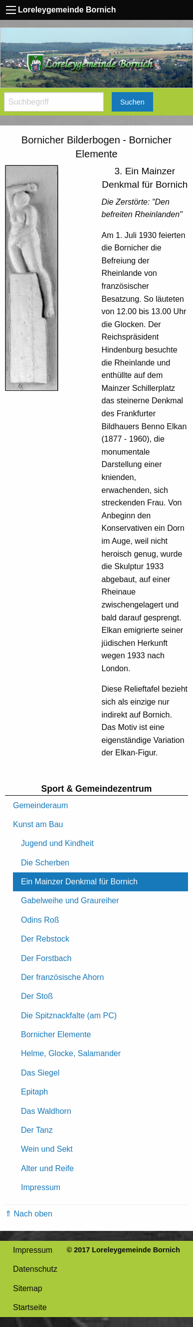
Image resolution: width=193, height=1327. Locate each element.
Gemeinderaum (40, 805)
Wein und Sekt (47, 1149)
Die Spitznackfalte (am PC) (69, 1015)
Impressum (40, 1187)
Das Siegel (40, 1073)
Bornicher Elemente (56, 1034)
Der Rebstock (45, 939)
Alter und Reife (47, 1168)
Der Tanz (37, 1130)
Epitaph (34, 1091)
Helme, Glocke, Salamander (71, 1053)
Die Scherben (45, 862)
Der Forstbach (46, 958)
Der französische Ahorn (62, 977)
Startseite (30, 1307)
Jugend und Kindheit (57, 843)
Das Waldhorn (46, 1111)
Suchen (132, 102)
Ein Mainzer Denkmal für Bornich (79, 881)
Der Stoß (37, 996)
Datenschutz (35, 1269)
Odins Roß (40, 920)
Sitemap (27, 1288)
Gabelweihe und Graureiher (70, 900)
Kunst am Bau (38, 824)
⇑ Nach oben (28, 1213)
